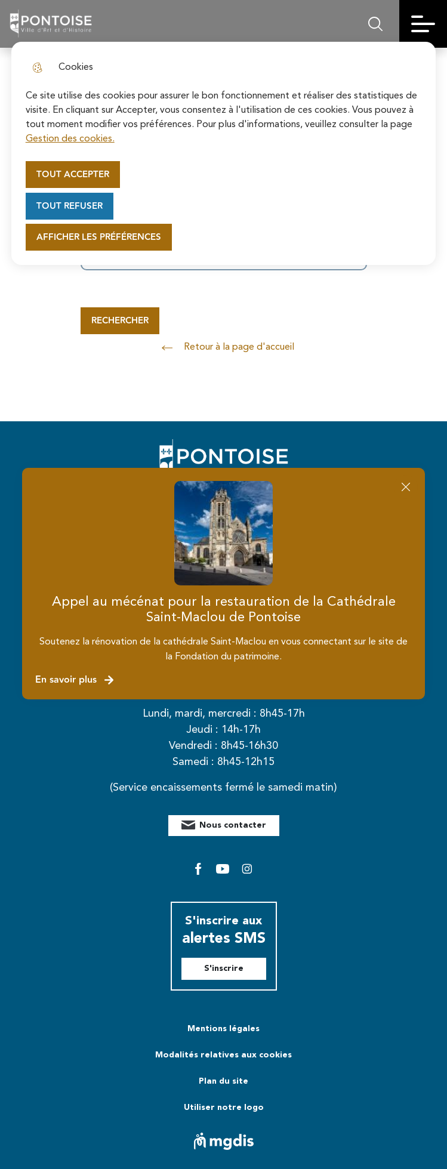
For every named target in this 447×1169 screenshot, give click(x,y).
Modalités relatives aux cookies (223, 1055)
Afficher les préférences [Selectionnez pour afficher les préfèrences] (98, 237)
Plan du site (223, 1081)
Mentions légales (223, 1029)
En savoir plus (75, 680)
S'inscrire (223, 968)
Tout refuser (69, 206)
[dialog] (223, 153)
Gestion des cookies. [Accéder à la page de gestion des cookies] (70, 139)
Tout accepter (72, 174)
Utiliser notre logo (224, 1107)
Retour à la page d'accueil (223, 348)
